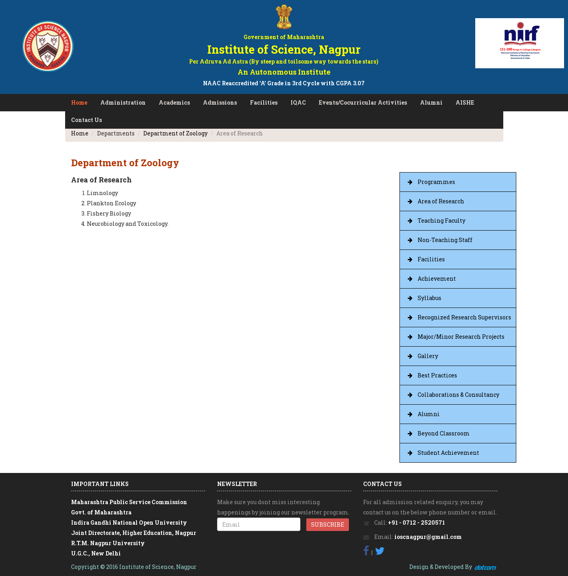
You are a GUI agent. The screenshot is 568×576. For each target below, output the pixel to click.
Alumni (431, 102)
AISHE (465, 102)
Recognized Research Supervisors (464, 317)
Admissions (220, 102)
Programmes (436, 182)
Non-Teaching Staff (445, 240)
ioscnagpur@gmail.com (428, 536)
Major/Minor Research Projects (461, 336)
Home (79, 102)
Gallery (428, 356)
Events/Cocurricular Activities (363, 102)
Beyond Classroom (444, 433)
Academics (174, 102)
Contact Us (86, 120)
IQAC (298, 102)
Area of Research (441, 201)
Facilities (263, 102)
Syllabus (429, 298)
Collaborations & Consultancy (458, 394)
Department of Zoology (175, 133)
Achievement (437, 278)
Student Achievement (448, 452)
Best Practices (437, 375)
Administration (123, 102)
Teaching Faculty (441, 220)
